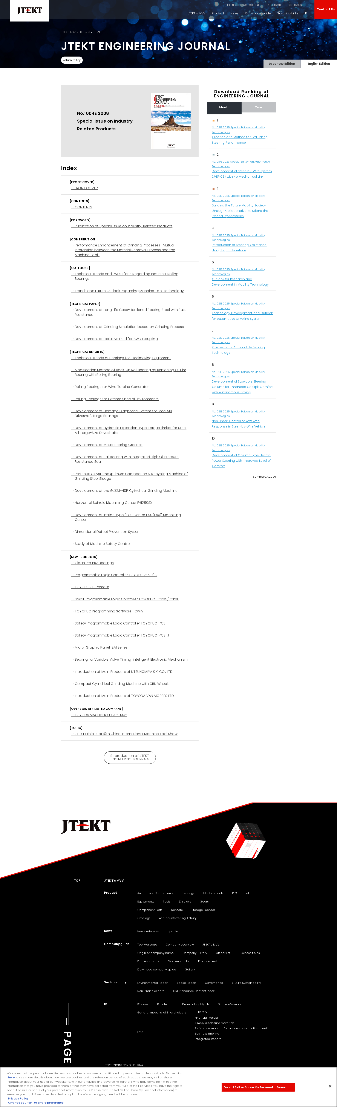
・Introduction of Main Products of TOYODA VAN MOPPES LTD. (123, 695)
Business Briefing (207, 1034)
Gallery (190, 969)
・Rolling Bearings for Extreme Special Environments (115, 399)
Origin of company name (155, 953)
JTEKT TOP (68, 32)
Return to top (73, 60)
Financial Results (207, 1018)
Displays (185, 901)
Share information (231, 1004)
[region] (241, 293)
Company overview (180, 944)
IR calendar (165, 1004)
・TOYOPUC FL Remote (90, 587)
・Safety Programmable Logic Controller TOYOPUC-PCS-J (120, 635)
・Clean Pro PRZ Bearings (92, 563)
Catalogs (143, 918)
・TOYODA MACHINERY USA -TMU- (99, 715)
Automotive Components (155, 893)
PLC (234, 893)
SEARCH (276, 5)
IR (306, 13)
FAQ (140, 1032)
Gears (204, 901)
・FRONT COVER (84, 188)
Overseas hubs (179, 961)
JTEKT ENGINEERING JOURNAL (241, 5)
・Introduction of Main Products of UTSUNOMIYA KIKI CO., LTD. (122, 671)
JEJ (81, 32)
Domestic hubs (148, 961)
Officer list (223, 953)
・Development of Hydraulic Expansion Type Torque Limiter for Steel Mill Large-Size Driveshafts (128, 430)
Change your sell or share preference (35, 1103)
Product (218, 13)
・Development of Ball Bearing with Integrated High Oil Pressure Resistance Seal (125, 459)
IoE (247, 893)
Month (224, 107)
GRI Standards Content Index (193, 991)
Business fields (249, 953)
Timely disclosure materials (214, 1023)
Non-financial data (150, 991)
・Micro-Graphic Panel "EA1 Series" (100, 647)
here (11, 1077)
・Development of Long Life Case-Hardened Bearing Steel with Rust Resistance (128, 312)
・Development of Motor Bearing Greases (106, 445)
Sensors (177, 910)
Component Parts (149, 910)
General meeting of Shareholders (161, 1012)
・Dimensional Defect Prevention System (106, 531)
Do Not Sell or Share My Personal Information (258, 1087)
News (235, 13)
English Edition (318, 62)
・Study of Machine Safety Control (100, 543)
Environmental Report (152, 983)
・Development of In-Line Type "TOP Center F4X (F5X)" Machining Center (126, 517)
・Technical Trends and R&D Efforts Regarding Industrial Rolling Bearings (124, 276)
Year (258, 107)
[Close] (330, 1086)
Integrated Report (208, 1039)
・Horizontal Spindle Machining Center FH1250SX (111, 502)
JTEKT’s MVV (196, 13)
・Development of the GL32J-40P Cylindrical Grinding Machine (124, 490)
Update (172, 931)
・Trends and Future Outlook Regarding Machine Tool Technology (127, 291)
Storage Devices (203, 910)
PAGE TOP (67, 1062)
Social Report (186, 983)
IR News (143, 1004)
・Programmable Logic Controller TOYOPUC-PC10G (114, 575)
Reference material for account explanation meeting (233, 1028)
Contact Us (326, 9)
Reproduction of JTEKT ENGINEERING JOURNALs (129, 757)
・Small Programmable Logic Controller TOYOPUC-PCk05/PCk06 (125, 599)
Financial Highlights (196, 1004)
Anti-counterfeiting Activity (177, 918)
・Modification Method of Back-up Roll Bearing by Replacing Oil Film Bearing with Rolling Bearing (128, 372)
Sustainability (287, 13)
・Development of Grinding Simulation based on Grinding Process (127, 326)
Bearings (188, 893)
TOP (77, 880)
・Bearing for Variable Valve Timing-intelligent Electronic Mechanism (129, 659)
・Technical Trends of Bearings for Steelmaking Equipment (121, 358)
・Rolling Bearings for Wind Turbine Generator (110, 386)
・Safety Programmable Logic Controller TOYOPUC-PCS (118, 623)
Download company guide (156, 969)
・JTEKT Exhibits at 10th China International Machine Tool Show (124, 734)
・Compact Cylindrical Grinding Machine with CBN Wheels (120, 683)
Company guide (258, 13)
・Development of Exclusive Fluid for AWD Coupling (114, 339)
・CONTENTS (81, 207)
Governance (214, 983)
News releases (148, 931)
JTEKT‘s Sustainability (246, 983)
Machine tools (213, 893)
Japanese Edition (282, 62)
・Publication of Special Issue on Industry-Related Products (121, 226)
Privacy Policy (18, 1098)
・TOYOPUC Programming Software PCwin (107, 611)
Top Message (147, 944)
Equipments (145, 901)
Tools (167, 901)
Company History (194, 953)
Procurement (207, 961)
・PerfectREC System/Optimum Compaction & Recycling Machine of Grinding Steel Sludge (129, 476)
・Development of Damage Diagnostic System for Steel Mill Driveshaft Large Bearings (121, 413)
